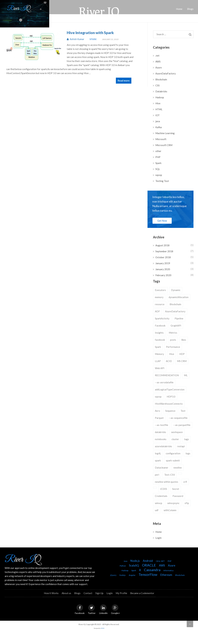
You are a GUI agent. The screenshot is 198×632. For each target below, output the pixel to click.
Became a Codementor (142, 593)
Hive (157, 103)
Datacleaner (161, 467)
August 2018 (162, 245)
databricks (160, 432)
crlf (185, 481)
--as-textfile (161, 424)
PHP (157, 157)
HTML (158, 109)
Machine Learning (165, 133)
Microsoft (160, 139)
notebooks (160, 439)
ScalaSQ (134, 565)
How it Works (51, 593)
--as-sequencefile (178, 417)
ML (186, 375)
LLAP (158, 361)
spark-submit (173, 460)
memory (159, 297)
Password (178, 495)
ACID (169, 361)
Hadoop (159, 97)
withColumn (170, 510)
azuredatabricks (163, 446)
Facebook (160, 325)
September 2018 (164, 251)
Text (183, 410)
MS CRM (182, 361)
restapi (181, 446)
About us (66, 593)
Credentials (161, 495)
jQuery (113, 575)
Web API (159, 368)
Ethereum (166, 574)
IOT (157, 115)
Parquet (159, 417)
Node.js (135, 560)
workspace (177, 432)
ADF (157, 311)
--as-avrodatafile (164, 382)
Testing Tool (162, 180)
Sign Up (99, 593)
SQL (157, 169)
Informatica (168, 570)
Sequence (170, 410)
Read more (124, 80)
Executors (160, 290)
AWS (158, 61)
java (157, 121)
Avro (157, 410)
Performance (173, 346)
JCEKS (163, 488)
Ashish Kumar (76, 39)
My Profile (121, 593)
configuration (173, 453)
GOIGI (102, 628)
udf (156, 510)
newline (177, 467)
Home (158, 531)
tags (186, 439)
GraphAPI (176, 325)
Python (123, 566)
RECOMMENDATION (167, 375)
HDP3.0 (171, 396)
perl (157, 474)
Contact (88, 593)
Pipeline (179, 318)
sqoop (158, 174)
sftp (187, 503)
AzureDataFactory (165, 73)
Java (125, 561)
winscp (158, 503)
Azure (158, 67)
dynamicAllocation (178, 297)
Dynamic (175, 290)
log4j (158, 453)
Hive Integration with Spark (90, 32)
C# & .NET (160, 561)
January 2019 (162, 263)
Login (158, 537)
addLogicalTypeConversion (169, 389)
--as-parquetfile (181, 424)
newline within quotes (166, 481)
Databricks (161, 91)
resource (159, 304)
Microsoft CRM (163, 145)
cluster (175, 439)
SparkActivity (162, 318)
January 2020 (162, 269)
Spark (93, 39)
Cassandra (152, 570)
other (158, 151)
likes (183, 339)
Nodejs (122, 575)
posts (173, 339)
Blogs (77, 593)
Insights (159, 332)
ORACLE (149, 565)
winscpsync (173, 503)
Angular (132, 575)
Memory (159, 353)
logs (188, 453)
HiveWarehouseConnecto (169, 403)
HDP (182, 353)
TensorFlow (148, 574)
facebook (160, 339)
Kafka (158, 127)
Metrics (173, 332)
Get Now (162, 220)
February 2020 (163, 275)
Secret (175, 488)
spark (158, 460)
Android (148, 560)
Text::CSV (169, 474)
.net (157, 55)
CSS (157, 85)
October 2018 (163, 257)
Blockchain (161, 79)
